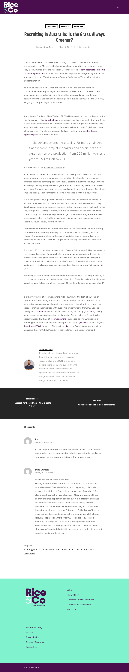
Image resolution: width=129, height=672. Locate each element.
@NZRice (84, 322)
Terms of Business (35, 642)
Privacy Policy (32, 637)
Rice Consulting (58, 319)
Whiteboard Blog (34, 627)
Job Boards (65, 26)
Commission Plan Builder (79, 604)
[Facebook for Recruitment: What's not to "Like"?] (32, 403)
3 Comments (83, 47)
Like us (68, 326)
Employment (51, 26)
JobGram (41, 311)
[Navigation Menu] (123, 7)
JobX (91, 311)
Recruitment (79, 26)
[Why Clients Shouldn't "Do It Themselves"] (96, 403)
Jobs (69, 590)
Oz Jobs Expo (51, 120)
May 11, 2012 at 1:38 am (44, 473)
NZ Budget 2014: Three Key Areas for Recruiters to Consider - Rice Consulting (59, 551)
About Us (71, 609)
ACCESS (30, 632)
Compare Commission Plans (80, 599)
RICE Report (73, 594)
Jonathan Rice (46, 47)
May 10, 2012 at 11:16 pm (44, 442)
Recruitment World (33, 326)
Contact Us (31, 647)
